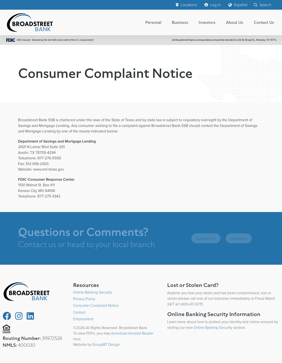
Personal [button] (153, 22)
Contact (79, 312)
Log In (212, 5)
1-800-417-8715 (191, 304)
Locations (186, 5)
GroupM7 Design (106, 344)
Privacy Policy (84, 299)
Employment (83, 319)
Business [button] (180, 22)
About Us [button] (234, 22)
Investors (207, 22)
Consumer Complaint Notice (96, 305)
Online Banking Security (92, 292)
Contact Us (264, 22)
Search (262, 5)
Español (237, 5)
